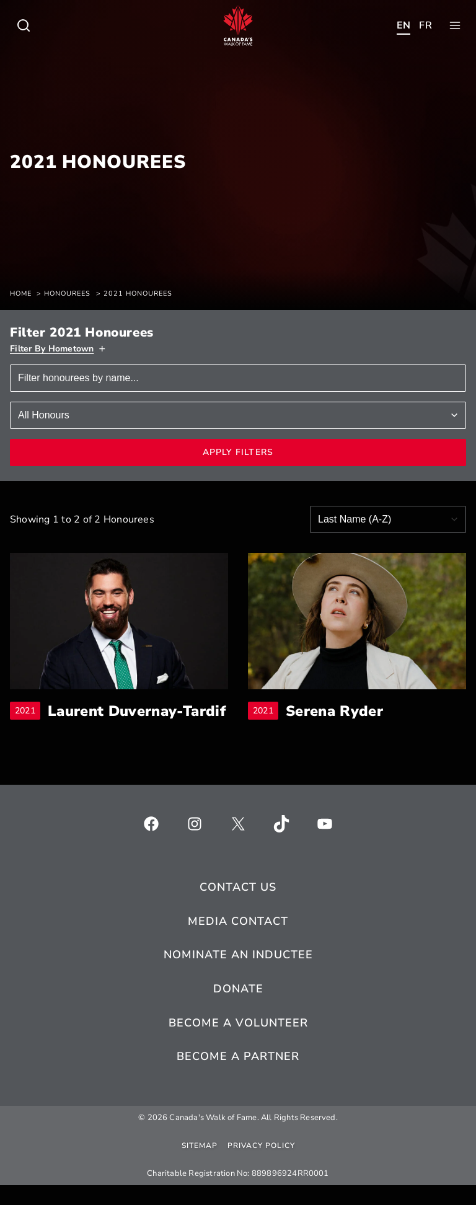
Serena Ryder (335, 711)
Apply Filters (238, 452)
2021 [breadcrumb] (27, 720)
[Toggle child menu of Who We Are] (23, 25)
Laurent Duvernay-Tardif (138, 721)
